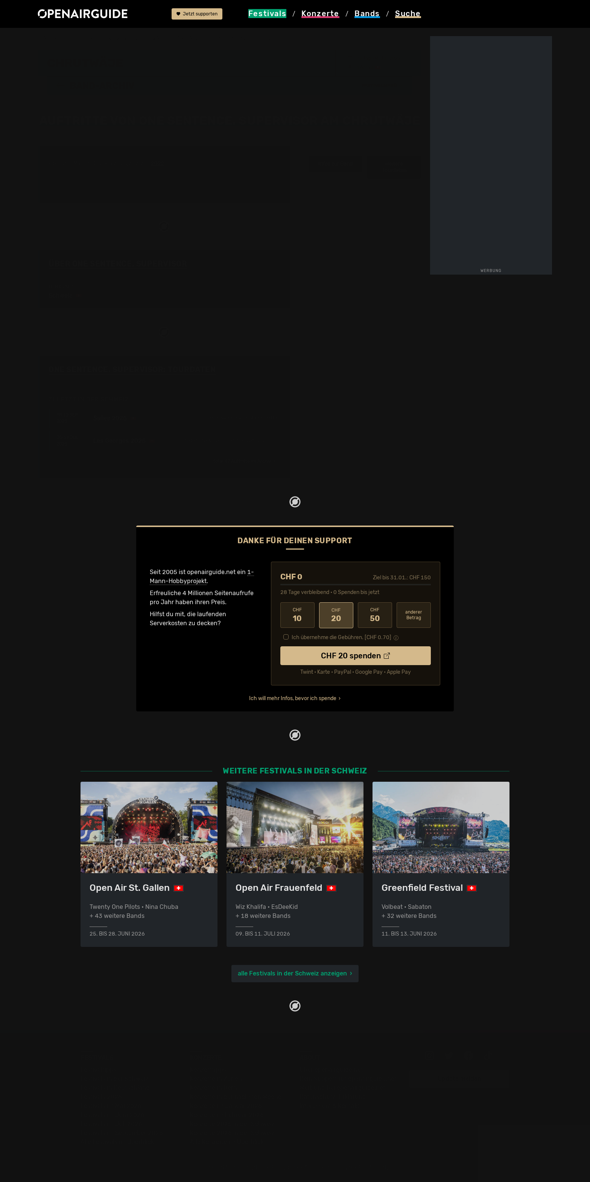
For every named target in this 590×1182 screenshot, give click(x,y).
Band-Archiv (190, 38)
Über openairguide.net (331, 1069)
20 (336, 615)
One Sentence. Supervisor (249, 38)
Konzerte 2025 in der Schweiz (232, 1123)
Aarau (366, 67)
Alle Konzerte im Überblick (227, 1141)
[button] (382, 85)
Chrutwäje (150, 38)
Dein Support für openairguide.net (348, 1078)
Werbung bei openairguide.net (342, 1087)
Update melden (459, 1078)
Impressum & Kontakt (330, 1105)
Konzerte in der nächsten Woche (235, 1096)
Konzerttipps (208, 1069)
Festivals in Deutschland (115, 1087)
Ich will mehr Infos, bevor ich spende (292, 697)
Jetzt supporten (196, 14)
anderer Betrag (413, 614)
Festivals (86, 38)
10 (297, 615)
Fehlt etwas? (267, 369)
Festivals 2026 (101, 1096)
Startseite (51, 38)
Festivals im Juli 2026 (111, 1123)
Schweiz (117, 38)
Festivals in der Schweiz (114, 1078)
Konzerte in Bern (213, 1087)
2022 (157, 163)
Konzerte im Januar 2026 (226, 1105)
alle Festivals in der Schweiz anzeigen (292, 972)
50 (375, 615)
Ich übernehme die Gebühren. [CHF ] (341, 637)
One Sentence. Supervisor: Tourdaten (132, 369)
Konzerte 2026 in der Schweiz (232, 1132)
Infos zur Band (335, 163)
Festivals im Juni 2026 (112, 1114)
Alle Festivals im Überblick (117, 1141)
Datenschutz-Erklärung (333, 1096)
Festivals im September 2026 (122, 1132)
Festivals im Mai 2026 (111, 1105)
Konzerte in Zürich (216, 1078)
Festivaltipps (99, 1069)
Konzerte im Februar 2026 (227, 1114)
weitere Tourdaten (394, 166)
